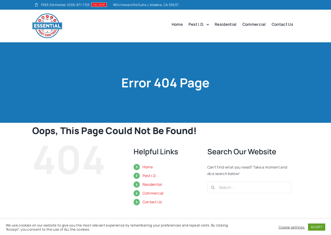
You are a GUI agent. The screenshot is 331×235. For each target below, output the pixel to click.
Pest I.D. (150, 175)
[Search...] (249, 187)
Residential (152, 184)
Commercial (153, 193)
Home (148, 166)
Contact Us (152, 201)
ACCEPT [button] (316, 227)
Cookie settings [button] (292, 227)
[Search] (213, 187)
